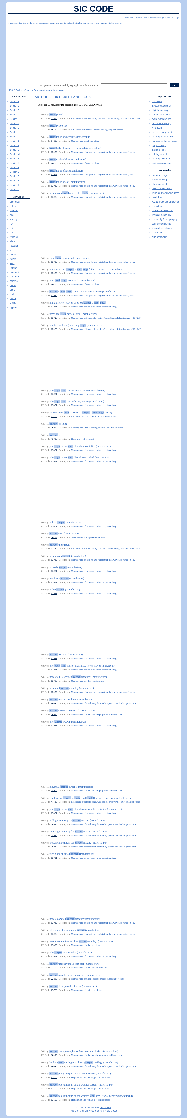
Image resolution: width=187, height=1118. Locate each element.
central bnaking (159, 179)
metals (13, 285)
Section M (15, 154)
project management (162, 132)
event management (161, 119)
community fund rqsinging (164, 219)
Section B (14, 106)
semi (12, 263)
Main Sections (18, 96)
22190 (54, 967)
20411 (54, 537)
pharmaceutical (159, 184)
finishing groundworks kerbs (165, 193)
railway (13, 268)
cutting (13, 206)
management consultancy (164, 141)
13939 (54, 152)
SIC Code (93, 8)
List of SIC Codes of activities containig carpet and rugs (151, 17)
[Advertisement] (93, 52)
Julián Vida (105, 1107)
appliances (15, 307)
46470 (54, 129)
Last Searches (164, 170)
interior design (159, 150)
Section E (14, 119)
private (13, 298)
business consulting (161, 163)
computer (14, 276)
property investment (161, 158)
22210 (54, 978)
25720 (54, 990)
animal (13, 254)
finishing (14, 237)
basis (12, 290)
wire (12, 250)
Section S (14, 180)
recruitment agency (161, 123)
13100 (54, 1077)
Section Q (15, 172)
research (14, 246)
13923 (54, 317)
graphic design (159, 145)
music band (157, 197)
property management (162, 136)
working (13, 219)
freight (13, 259)
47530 (54, 118)
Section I (14, 136)
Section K (14, 145)
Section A (14, 101)
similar (13, 303)
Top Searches (164, 96)
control (13, 232)
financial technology (161, 215)
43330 (54, 438)
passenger (15, 201)
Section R (14, 176)
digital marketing (160, 110)
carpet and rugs (159, 175)
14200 (54, 140)
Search (27, 90)
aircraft (13, 241)
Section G (15, 128)
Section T (14, 185)
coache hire (157, 232)
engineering (15, 272)
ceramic (14, 281)
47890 (54, 416)
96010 (54, 427)
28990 (54, 714)
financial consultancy (162, 228)
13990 (54, 680)
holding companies (161, 114)
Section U (14, 189)
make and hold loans (162, 188)
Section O (15, 163)
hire (12, 215)
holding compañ (159, 154)
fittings (13, 228)
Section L (14, 150)
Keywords (18, 196)
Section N (14, 158)
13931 (54, 306)
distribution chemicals (162, 210)
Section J (14, 141)
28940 (54, 703)
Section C (14, 110)
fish (11, 223)
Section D (14, 114)
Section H (14, 132)
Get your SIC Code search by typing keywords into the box (70, 85)
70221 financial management (166, 201)
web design (157, 128)
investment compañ (161, 106)
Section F (14, 123)
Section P (14, 167)
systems (14, 210)
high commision (159, 237)
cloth (12, 294)
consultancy (157, 101)
